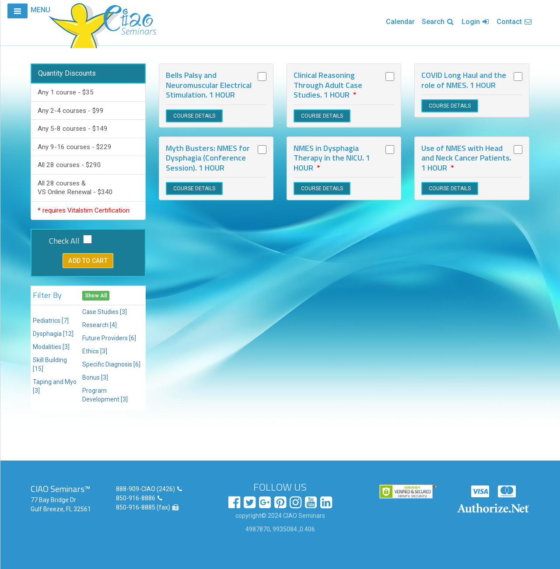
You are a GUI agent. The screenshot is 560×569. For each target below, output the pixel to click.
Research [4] (99, 324)
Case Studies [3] (104, 311)
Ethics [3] (94, 351)
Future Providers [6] (109, 338)
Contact (514, 21)
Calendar (400, 21)
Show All (96, 296)
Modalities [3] (51, 346)
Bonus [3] (95, 377)
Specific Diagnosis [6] (111, 364)
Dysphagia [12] (53, 333)
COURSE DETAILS (194, 116)
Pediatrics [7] (51, 320)
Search (438, 21)
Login (476, 21)
